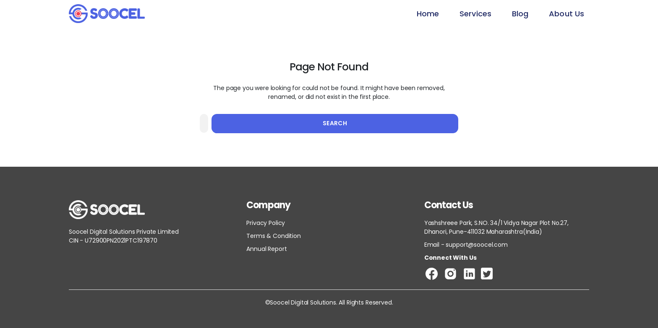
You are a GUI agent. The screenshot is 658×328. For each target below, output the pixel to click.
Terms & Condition (273, 236)
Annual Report (266, 249)
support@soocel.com (476, 244)
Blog (520, 13)
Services (475, 13)
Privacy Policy (265, 223)
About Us (566, 13)
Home (428, 13)
